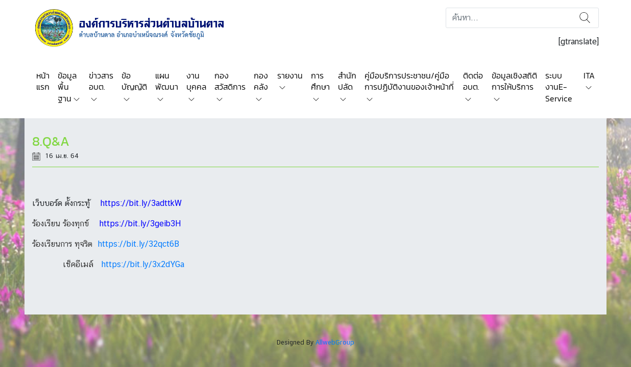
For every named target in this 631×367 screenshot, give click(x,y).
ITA (589, 75)
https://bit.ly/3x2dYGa (142, 264)
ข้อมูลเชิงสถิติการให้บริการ (514, 81)
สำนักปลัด (347, 81)
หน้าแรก (43, 81)
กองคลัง (261, 81)
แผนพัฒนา (166, 81)
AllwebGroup (335, 342)
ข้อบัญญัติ (134, 81)
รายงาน (290, 75)
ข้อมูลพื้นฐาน (67, 86)
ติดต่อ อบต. (473, 81)
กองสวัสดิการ (230, 81)
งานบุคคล (196, 81)
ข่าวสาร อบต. (101, 81)
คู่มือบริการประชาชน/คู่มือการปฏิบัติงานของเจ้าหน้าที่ (409, 81)
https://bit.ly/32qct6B (138, 244)
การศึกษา (320, 81)
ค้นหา (584, 18)
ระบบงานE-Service (558, 86)
